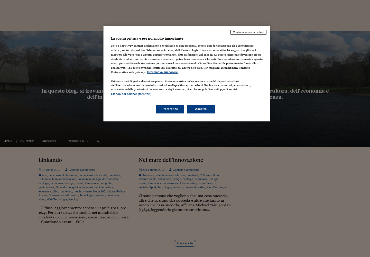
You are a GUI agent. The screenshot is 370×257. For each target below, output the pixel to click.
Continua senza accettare (248, 32)
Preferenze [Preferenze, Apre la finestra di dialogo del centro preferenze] (170, 108)
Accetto (201, 108)
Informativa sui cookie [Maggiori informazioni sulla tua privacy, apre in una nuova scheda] (162, 72)
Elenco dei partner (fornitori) (131, 93)
